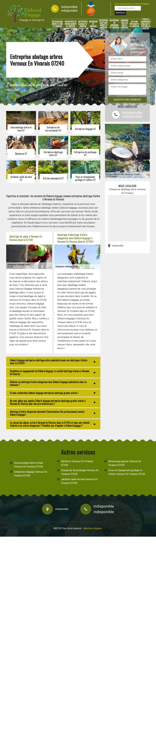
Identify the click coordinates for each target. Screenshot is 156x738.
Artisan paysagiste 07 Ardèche (134, 24)
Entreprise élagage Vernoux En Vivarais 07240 (30, 473)
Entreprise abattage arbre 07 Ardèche (103, 24)
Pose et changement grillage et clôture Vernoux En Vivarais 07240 (126, 472)
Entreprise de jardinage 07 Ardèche (114, 24)
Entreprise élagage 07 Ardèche (83, 24)
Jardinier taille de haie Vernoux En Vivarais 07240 (79, 481)
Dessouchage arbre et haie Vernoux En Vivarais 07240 (28, 464)
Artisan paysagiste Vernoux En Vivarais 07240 (124, 463)
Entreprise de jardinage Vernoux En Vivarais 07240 (80, 472)
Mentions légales (92, 528)
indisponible (69, 7)
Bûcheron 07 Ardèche (93, 24)
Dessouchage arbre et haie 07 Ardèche (57, 24)
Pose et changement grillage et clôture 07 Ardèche (146, 24)
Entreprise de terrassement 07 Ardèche (70, 24)
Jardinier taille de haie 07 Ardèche (124, 24)
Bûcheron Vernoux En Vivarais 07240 (77, 463)
